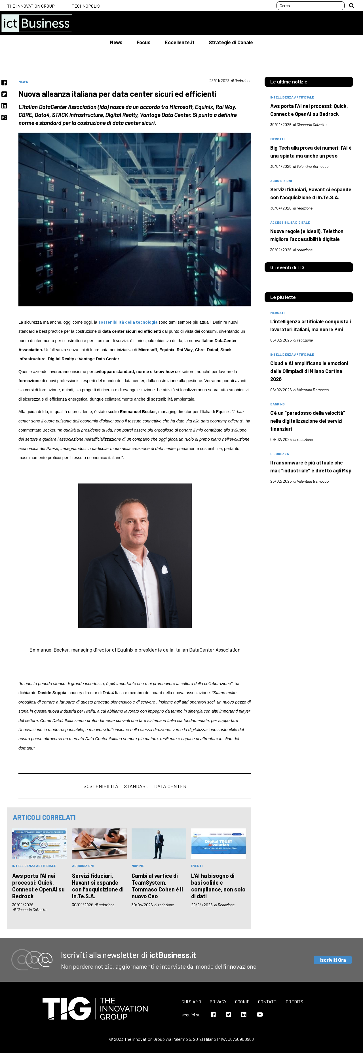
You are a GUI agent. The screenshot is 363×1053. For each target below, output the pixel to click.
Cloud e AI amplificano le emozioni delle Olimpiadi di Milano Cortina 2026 (309, 371)
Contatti (267, 1001)
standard (136, 786)
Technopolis (86, 6)
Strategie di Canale (231, 42)
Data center (170, 786)
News (116, 42)
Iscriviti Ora (333, 960)
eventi (196, 866)
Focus (144, 42)
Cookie (242, 1001)
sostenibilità (101, 786)
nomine (138, 866)
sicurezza (279, 454)
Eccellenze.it (180, 42)
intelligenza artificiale (34, 866)
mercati (277, 139)
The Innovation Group (31, 6)
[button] (351, 5)
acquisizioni (83, 866)
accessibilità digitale (290, 222)
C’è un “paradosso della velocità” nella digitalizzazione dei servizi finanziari (307, 421)
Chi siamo (191, 1001)
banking (277, 404)
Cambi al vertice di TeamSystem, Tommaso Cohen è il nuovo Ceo (157, 885)
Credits (294, 1001)
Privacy (218, 1001)
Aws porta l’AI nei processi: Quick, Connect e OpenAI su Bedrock (38, 885)
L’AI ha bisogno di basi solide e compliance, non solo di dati (218, 885)
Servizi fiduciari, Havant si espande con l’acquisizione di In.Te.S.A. (98, 885)
